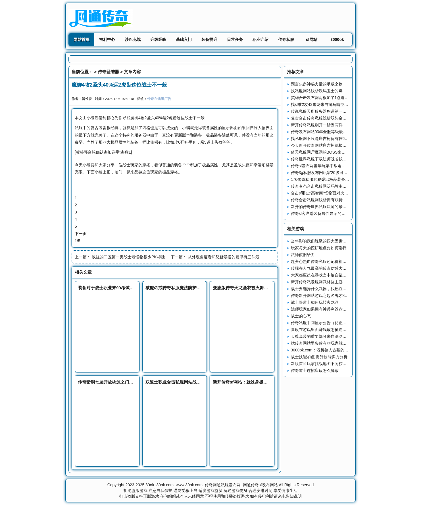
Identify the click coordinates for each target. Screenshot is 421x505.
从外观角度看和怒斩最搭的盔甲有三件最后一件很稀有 (235, 257)
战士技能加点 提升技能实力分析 (319, 357)
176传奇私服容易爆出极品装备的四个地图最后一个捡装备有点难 (348, 179)
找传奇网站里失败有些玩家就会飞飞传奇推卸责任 (334, 343)
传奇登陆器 (108, 71)
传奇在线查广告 (159, 98)
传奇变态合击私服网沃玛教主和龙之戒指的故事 (332, 186)
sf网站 (311, 39)
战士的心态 (301, 316)
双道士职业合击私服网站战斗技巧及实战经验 (188, 382)
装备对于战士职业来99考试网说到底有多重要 (121, 287)
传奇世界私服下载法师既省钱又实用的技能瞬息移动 (336, 159)
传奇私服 (286, 39)
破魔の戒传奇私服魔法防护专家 (175, 287)
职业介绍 (260, 39)
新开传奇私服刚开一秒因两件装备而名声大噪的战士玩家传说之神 (348, 125)
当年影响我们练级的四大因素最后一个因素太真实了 (336, 241)
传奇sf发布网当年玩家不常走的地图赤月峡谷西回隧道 (338, 166)
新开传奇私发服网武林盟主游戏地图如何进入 (330, 282)
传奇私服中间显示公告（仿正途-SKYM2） (328, 322)
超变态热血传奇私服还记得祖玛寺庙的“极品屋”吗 (334, 261)
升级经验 (158, 39)
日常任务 (235, 39)
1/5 (77, 240)
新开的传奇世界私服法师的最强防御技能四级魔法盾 (336, 206)
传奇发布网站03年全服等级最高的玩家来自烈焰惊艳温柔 (341, 131)
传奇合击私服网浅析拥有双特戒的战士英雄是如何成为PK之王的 (347, 200)
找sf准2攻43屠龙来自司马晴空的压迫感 (325, 104)
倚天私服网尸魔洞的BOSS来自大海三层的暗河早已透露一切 (344, 152)
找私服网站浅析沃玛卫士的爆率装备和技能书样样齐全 (338, 91)
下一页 (81, 233)
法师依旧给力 (303, 254)
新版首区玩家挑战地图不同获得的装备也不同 (330, 363)
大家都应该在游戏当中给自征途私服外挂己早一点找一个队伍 (344, 275)
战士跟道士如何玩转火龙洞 (315, 302)
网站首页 (81, 39)
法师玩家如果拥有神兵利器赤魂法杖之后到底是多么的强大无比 (346, 309)
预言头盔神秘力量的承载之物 (317, 84)
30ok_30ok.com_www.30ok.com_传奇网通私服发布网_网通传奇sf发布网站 (211, 485)
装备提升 (209, 39)
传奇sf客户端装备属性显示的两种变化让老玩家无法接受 (340, 213)
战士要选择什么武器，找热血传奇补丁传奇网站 (332, 288)
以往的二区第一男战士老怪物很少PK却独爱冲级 (134, 257)
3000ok (337, 39)
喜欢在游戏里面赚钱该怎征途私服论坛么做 (328, 329)
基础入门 (184, 39)
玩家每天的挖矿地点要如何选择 (319, 248)
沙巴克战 (133, 39)
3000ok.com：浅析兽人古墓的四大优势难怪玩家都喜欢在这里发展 (349, 350)
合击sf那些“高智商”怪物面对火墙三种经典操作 (331, 193)
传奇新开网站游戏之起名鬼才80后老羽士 (327, 295)
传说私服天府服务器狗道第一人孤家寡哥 (326, 111)
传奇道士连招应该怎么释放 (315, 370)
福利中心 (107, 39)
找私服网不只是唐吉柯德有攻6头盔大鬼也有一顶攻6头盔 (341, 138)
